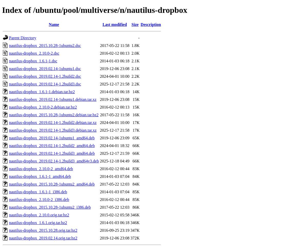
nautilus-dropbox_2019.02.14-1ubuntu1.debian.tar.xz (53, 99)
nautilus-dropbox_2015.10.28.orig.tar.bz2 (43, 230)
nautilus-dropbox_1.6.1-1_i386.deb (38, 192)
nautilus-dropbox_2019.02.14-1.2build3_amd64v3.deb (54, 161)
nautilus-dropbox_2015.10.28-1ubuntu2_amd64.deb (52, 184)
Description (151, 24)
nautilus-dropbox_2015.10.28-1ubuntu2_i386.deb (50, 207)
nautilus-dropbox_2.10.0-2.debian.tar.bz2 (43, 107)
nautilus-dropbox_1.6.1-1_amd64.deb (40, 176)
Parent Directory (22, 38)
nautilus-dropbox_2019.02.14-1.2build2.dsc (45, 76)
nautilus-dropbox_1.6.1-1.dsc (33, 61)
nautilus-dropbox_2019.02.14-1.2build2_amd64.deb (52, 145)
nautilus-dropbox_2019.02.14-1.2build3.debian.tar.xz (53, 130)
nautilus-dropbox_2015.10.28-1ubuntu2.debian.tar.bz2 (54, 115)
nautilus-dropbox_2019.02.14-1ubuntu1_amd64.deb (52, 138)
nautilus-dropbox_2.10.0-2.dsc (34, 53)
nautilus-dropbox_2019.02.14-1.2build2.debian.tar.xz (53, 122)
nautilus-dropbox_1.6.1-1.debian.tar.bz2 (42, 92)
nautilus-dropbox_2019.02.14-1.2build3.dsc (45, 84)
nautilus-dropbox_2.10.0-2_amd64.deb (41, 169)
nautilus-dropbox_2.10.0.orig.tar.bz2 (39, 215)
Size (135, 24)
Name (54, 24)
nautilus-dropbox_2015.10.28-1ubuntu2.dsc (45, 45)
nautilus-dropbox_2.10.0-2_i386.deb (39, 199)
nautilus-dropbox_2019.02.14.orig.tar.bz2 (43, 238)
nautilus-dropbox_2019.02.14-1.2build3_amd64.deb (52, 153)
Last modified (114, 24)
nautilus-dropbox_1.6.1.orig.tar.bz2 (38, 222)
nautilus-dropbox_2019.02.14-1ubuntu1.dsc (45, 68)
